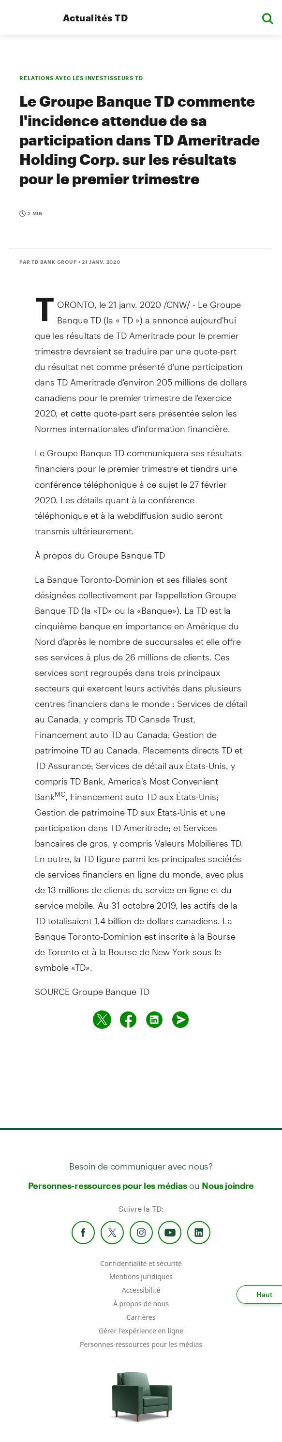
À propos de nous (141, 1303)
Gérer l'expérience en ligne (141, 1330)
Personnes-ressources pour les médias (107, 1185)
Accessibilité (141, 1290)
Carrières (141, 1317)
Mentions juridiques (141, 1276)
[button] (267, 18)
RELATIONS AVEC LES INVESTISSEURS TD (81, 78)
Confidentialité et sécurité (141, 1263)
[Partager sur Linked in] (154, 1020)
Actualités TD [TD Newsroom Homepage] (95, 17)
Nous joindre (228, 1185)
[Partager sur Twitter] (102, 1020)
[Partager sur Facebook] (128, 1020)
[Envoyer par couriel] (180, 1020)
